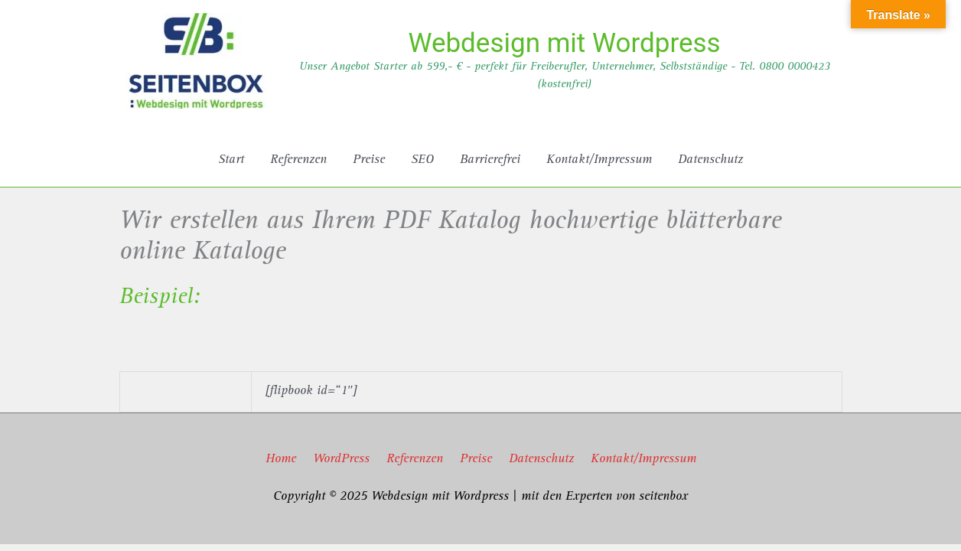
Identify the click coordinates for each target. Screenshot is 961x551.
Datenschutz (541, 459)
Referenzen (414, 459)
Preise (476, 459)
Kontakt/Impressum (643, 459)
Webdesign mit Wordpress (564, 43)
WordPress (341, 459)
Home (280, 459)
